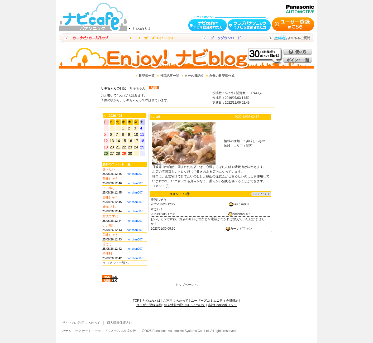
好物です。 (110, 207)
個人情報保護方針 (119, 323)
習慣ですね (110, 216)
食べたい (108, 169)
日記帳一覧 (147, 76)
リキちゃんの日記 (113, 88)
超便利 (107, 253)
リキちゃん (137, 88)
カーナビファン (241, 228)
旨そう (107, 244)
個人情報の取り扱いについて (184, 305)
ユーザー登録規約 (149, 305)
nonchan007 (135, 173)
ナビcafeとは (141, 28)
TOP (136, 300)
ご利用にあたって (175, 300)
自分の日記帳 (194, 76)
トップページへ (186, 285)
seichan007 (241, 204)
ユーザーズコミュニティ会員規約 (214, 300)
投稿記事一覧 (169, 76)
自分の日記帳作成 (222, 76)
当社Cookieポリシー (222, 305)
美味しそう (110, 179)
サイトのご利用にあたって (81, 323)
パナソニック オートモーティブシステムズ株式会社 (99, 331)
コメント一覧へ (117, 263)
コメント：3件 (179, 194)
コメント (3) (161, 186)
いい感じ (108, 188)
